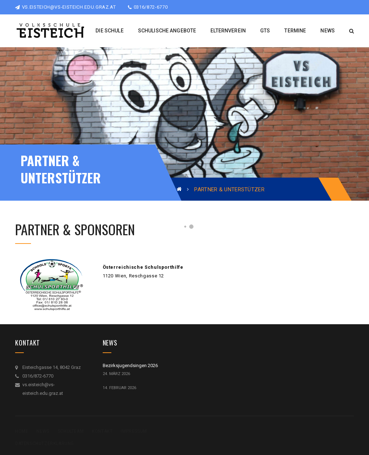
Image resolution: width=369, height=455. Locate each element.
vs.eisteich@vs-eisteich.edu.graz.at (65, 7)
